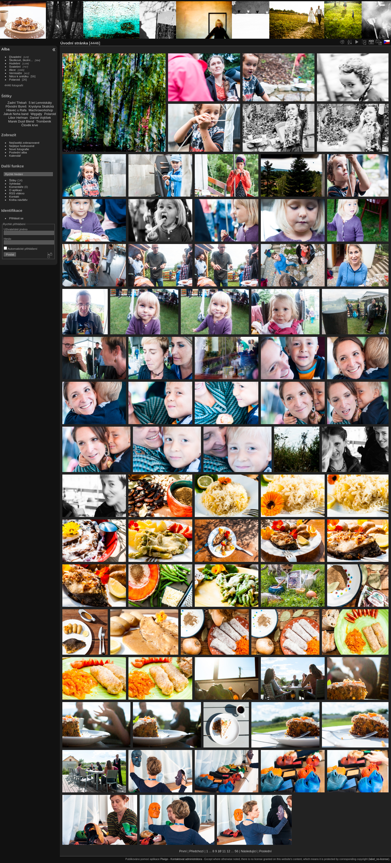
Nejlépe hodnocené (21, 145)
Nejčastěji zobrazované (24, 142)
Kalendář (15, 155)
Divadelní (15, 56)
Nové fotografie (19, 149)
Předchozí (196, 851)
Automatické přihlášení (20, 248)
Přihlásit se (16, 218)
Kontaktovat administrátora (186, 859)
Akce (12, 69)
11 (224, 851)
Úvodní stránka (74, 43)
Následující (249, 851)
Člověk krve (29, 125)
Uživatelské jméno (15, 229)
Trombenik (43, 121)
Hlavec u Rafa (16, 110)
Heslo (7, 238)
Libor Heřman (18, 118)
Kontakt (14, 196)
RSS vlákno (16, 193)
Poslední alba (18, 152)
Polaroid (14, 79)
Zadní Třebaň (17, 103)
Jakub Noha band (15, 114)
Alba (5, 49)
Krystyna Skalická (41, 106)
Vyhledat (14, 183)
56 (236, 851)
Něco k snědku (19, 76)
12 (228, 851)
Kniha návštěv (18, 199)
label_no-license (379, 859)
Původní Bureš (15, 106)
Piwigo (164, 859)
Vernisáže (15, 73)
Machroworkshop (41, 110)
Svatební (15, 66)
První (183, 851)
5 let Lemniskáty (40, 103)
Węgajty (36, 114)
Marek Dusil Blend (21, 121)
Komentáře (16, 186)
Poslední (265, 851)
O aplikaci (15, 190)
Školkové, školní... (21, 60)
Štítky (12, 180)
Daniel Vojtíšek (40, 118)
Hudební (14, 63)
